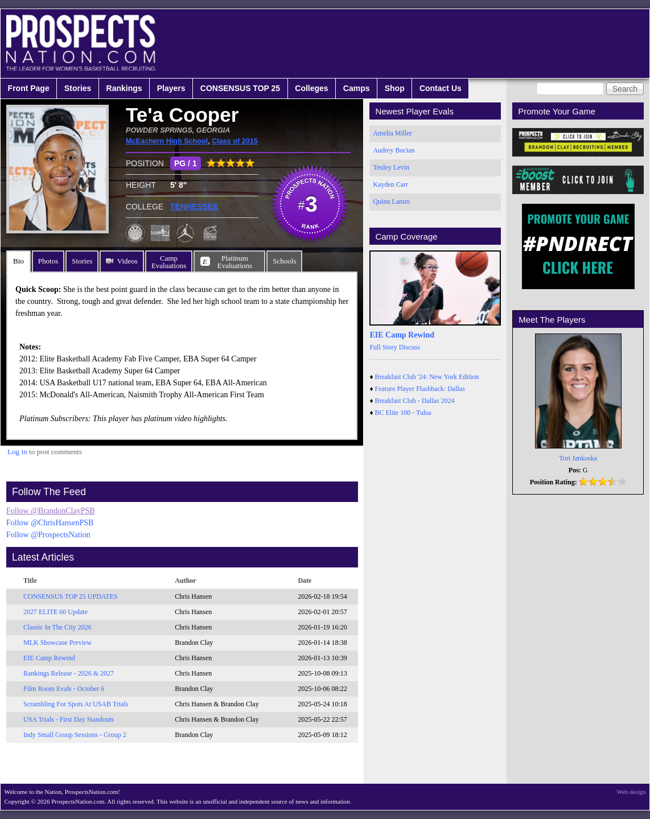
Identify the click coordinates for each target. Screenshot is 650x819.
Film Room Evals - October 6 (63, 689)
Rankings (124, 88)
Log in (17, 451)
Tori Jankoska (578, 458)
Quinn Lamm (391, 201)
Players (171, 88)
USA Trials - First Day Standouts (68, 719)
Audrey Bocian (393, 150)
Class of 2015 (235, 141)
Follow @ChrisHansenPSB (49, 522)
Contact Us (440, 88)
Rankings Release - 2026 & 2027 (68, 673)
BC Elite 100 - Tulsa (403, 413)
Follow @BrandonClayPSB (50, 511)
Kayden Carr (390, 184)
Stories (77, 88)
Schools (284, 261)
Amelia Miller (392, 133)
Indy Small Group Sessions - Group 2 (74, 735)
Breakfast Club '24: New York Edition (427, 377)
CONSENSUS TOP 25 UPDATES (70, 596)
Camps (356, 88)
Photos (48, 261)
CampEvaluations (168, 262)
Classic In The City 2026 (57, 627)
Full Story (383, 347)
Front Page (29, 88)
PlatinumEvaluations (234, 262)
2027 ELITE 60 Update (55, 612)
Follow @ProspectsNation (48, 534)
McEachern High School (167, 141)
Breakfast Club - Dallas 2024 (415, 401)
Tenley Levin (391, 167)
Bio (18, 261)
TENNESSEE (194, 206)
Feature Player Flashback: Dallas (420, 389)
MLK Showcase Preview (57, 643)
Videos (127, 261)
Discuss (409, 347)
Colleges (311, 88)
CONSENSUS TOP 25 (240, 88)
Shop (395, 88)
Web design (631, 791)
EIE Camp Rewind (49, 658)
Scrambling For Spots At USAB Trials (75, 704)
